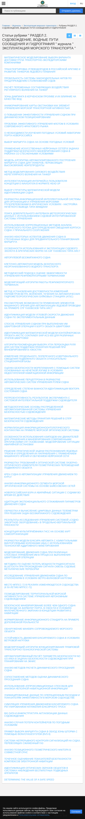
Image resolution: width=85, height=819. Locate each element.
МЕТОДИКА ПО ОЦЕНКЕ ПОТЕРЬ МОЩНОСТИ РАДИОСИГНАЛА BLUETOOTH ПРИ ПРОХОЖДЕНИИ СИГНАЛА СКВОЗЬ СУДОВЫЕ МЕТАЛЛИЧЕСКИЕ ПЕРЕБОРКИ (39, 566)
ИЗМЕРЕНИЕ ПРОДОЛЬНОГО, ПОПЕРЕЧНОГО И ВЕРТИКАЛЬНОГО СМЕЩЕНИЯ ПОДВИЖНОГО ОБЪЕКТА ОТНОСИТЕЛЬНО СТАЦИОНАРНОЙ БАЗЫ (41, 359)
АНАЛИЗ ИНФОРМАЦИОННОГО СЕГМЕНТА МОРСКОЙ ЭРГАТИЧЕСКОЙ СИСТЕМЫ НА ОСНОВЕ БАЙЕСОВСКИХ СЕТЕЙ (39, 484)
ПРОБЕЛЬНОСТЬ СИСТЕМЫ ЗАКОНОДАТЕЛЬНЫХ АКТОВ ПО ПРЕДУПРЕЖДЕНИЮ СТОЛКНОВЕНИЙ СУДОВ (38, 79)
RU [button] (81, 3)
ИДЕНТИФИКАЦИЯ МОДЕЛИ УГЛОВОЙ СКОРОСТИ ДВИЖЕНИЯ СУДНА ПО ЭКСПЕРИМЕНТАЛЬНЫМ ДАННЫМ (39, 316)
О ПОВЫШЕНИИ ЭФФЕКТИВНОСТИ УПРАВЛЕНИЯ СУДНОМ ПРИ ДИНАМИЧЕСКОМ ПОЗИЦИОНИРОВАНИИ (39, 116)
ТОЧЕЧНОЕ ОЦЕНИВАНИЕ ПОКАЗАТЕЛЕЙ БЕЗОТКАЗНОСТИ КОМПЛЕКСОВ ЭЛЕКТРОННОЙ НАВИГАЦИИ (37, 760)
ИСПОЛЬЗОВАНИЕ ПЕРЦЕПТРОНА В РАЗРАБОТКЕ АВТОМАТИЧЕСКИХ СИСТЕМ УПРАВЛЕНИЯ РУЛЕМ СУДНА (36, 380)
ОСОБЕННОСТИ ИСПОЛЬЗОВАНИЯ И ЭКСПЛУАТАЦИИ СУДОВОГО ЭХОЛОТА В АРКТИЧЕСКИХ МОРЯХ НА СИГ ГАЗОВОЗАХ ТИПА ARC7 (42, 249)
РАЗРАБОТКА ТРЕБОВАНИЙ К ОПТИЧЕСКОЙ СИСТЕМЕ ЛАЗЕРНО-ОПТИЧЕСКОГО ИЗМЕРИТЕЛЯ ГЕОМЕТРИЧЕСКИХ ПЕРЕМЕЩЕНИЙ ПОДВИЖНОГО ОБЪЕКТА (41, 465)
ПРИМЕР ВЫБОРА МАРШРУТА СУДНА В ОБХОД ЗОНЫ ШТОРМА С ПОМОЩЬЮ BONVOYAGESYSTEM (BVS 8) (40, 732)
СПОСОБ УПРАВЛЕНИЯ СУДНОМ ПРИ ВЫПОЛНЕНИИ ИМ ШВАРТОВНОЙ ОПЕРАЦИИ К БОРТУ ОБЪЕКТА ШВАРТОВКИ (37, 325)
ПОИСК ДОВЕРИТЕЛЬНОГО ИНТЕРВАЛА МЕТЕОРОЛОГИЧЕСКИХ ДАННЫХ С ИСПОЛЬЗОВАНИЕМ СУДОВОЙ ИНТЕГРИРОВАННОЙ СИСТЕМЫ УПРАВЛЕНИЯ (40, 216)
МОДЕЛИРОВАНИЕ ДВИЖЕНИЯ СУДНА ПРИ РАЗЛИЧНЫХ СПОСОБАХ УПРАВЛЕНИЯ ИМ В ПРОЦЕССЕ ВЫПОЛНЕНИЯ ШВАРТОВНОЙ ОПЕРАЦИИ (37, 555)
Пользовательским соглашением (34, 815)
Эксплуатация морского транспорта (40, 25)
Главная (6, 25)
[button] (3, 3)
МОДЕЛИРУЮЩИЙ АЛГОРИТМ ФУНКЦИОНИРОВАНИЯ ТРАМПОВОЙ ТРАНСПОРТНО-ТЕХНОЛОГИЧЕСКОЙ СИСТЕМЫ (41, 648)
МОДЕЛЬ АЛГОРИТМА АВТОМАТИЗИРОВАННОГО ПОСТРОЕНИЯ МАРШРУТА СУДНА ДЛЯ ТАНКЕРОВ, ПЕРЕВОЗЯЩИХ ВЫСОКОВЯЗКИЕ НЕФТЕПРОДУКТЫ (39, 163)
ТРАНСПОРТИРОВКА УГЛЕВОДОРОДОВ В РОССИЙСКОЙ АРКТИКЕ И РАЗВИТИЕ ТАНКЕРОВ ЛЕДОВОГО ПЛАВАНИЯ (42, 70)
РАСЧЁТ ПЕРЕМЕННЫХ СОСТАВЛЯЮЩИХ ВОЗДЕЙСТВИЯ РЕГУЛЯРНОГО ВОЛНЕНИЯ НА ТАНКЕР (36, 88)
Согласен (76, 811)
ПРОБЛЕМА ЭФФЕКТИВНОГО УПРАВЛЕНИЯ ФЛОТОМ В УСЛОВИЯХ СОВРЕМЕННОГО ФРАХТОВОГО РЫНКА (41, 125)
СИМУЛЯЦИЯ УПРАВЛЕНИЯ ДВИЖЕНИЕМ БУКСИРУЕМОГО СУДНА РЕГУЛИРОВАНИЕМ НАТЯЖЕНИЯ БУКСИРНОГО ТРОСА (41, 705)
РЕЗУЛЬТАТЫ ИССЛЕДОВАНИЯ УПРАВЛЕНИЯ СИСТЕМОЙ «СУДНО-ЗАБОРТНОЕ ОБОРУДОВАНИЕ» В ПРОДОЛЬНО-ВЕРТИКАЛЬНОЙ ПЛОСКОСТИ (41, 522)
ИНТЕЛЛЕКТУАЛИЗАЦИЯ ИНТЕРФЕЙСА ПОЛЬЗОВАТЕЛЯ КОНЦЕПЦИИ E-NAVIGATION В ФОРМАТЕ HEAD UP (35, 182)
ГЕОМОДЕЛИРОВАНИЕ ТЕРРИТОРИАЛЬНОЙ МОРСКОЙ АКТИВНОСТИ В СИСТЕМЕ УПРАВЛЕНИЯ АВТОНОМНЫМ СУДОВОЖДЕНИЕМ (35, 596)
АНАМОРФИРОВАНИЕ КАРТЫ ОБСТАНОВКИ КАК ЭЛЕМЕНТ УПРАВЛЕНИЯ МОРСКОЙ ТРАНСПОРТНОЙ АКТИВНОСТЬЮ (37, 106)
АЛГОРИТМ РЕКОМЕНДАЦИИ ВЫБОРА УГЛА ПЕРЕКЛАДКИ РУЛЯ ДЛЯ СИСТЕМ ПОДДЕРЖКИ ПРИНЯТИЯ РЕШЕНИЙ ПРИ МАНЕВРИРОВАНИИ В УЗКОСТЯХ (40, 347)
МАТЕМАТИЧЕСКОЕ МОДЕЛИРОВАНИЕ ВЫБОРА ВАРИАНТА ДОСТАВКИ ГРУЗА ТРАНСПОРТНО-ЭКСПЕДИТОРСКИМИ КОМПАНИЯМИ (37, 60)
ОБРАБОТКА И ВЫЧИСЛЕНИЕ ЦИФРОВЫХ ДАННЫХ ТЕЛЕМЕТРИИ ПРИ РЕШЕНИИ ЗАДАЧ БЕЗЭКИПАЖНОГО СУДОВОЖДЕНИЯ (41, 512)
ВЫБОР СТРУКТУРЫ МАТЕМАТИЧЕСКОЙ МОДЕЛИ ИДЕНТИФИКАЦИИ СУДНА (32, 191)
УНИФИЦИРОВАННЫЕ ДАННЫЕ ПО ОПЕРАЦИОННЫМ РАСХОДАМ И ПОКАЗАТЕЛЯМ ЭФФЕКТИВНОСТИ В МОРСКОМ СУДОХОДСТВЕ (42, 696)
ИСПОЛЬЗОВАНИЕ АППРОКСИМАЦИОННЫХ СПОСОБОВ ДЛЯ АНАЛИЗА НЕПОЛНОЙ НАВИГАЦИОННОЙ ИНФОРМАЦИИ (38, 687)
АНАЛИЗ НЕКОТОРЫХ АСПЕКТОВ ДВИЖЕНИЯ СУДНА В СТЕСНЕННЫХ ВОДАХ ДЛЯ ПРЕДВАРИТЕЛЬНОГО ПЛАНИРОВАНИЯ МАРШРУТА (41, 239)
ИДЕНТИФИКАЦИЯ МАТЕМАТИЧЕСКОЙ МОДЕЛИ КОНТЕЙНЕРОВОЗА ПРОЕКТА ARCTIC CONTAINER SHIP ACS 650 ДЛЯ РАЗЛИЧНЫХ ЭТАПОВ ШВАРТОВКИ (42, 335)
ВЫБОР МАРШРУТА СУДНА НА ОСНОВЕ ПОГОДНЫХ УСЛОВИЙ (39, 142)
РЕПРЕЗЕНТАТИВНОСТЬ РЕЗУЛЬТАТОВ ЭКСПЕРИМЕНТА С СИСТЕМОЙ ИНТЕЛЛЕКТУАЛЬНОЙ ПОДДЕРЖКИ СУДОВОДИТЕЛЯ (40, 399)
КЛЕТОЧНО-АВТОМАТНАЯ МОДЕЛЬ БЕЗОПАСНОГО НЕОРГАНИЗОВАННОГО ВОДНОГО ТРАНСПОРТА (32, 265)
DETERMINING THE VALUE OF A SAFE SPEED (29, 779)
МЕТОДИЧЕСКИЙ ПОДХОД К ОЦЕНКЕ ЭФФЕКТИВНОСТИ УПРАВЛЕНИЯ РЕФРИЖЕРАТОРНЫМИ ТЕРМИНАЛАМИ (35, 274)
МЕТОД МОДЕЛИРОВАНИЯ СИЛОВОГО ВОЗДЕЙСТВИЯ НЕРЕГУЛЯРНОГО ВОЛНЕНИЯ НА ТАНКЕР (34, 173)
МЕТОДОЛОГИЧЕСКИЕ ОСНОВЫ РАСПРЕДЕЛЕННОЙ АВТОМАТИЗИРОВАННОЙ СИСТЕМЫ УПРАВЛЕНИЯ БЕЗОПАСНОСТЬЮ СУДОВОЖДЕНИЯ (33, 409)
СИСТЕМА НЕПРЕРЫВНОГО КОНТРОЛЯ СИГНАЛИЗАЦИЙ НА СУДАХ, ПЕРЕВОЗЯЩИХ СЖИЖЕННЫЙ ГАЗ (42, 741)
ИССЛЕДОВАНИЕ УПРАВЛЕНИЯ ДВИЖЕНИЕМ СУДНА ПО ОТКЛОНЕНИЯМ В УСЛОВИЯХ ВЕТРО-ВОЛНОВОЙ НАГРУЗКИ (38, 576)
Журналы (16, 25)
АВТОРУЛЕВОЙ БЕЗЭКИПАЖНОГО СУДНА (27, 257)
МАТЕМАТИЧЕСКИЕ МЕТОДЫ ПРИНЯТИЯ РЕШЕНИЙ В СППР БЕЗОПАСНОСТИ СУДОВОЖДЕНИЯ (38, 419)
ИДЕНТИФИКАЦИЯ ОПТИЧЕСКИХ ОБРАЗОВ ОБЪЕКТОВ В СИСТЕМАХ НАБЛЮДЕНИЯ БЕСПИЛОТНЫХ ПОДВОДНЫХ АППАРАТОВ (36, 770)
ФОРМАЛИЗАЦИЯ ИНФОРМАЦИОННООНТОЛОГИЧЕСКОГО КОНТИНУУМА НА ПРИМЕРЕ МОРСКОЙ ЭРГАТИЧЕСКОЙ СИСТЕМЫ (41, 429)
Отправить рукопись (71, 11)
